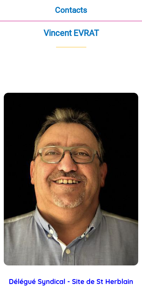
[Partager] (111, 70)
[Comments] (129, 70)
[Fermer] (10, 10)
